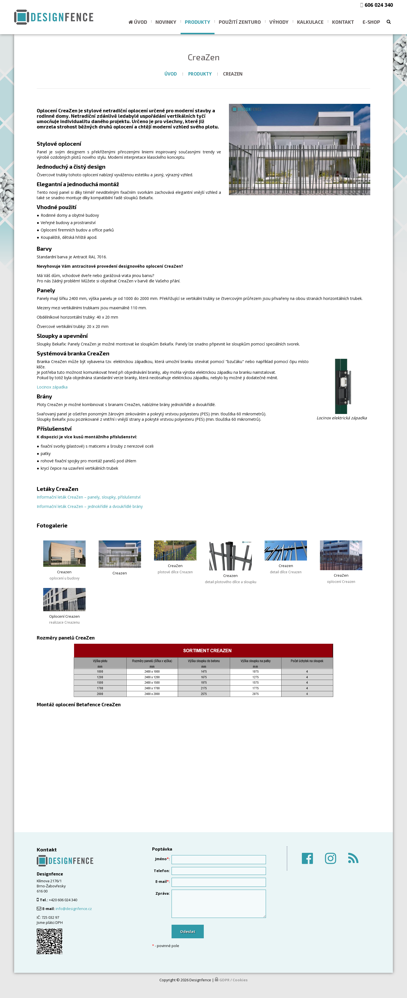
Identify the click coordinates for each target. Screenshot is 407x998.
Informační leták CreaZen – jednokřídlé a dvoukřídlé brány (90, 506)
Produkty (197, 22)
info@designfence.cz (74, 908)
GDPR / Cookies (233, 979)
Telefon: (162, 870)
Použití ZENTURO (240, 22)
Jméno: (162, 858)
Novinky (165, 22)
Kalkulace (310, 22)
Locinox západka (52, 387)
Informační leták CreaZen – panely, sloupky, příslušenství (88, 497)
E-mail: (162, 881)
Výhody (279, 22)
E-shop (371, 22)
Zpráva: (162, 893)
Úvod (140, 22)
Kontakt (343, 22)
